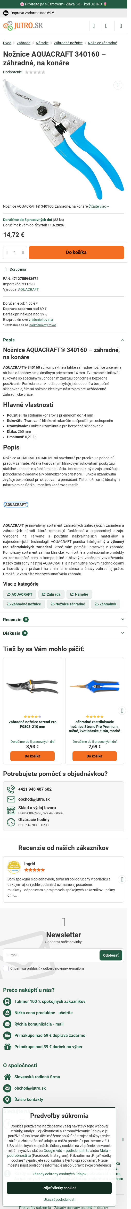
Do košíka (76, 252)
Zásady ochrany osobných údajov (59, 1174)
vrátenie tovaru (41, 319)
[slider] (35, 72)
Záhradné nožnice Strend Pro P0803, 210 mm (32, 724)
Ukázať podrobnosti (59, 1199)
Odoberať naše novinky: (64, 942)
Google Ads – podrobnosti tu (66, 1151)
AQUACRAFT (28, 289)
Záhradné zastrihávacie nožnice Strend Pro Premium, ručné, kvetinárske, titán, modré (94, 726)
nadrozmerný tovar (42, 325)
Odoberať (111, 955)
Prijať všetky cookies (59, 1188)
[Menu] (121, 26)
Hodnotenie (12, 72)
